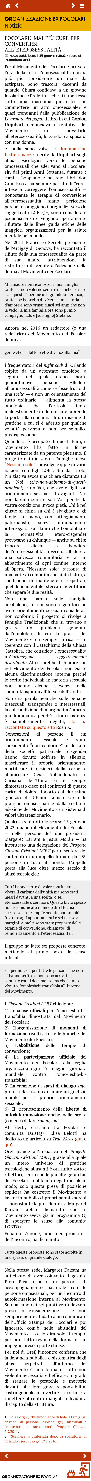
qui (79, 1139)
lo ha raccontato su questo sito (46, 724)
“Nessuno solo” (20, 464)
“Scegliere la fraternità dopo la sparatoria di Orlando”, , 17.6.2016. (46, 1439)
